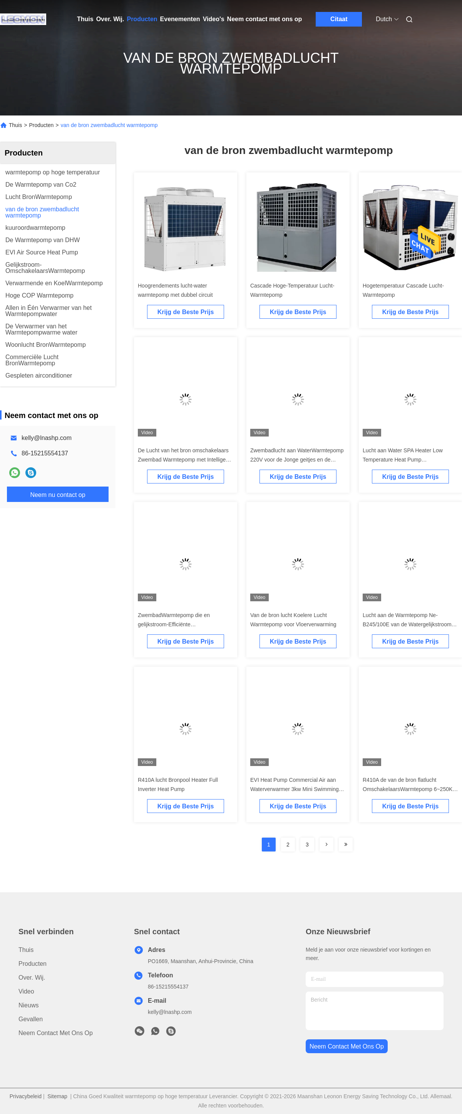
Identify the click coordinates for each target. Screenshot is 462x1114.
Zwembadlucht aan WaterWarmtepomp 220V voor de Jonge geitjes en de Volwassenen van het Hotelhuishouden (297, 459)
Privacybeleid (26, 1096)
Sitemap (57, 1096)
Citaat (338, 19)
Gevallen (30, 1019)
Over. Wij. (110, 19)
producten (32, 963)
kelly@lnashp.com (47, 438)
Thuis (85, 19)
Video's (213, 19)
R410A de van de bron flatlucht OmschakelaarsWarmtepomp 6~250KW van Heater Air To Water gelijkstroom (410, 789)
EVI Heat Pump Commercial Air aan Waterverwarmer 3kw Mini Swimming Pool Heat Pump (294, 789)
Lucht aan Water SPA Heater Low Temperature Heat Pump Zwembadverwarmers (403, 459)
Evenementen (180, 19)
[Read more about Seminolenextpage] (326, 844)
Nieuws (28, 1005)
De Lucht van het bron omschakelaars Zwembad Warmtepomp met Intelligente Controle (185, 459)
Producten (142, 19)
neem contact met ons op (347, 1046)
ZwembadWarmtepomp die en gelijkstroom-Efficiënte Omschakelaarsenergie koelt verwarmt (184, 624)
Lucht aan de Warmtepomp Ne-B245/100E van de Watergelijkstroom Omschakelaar (407, 624)
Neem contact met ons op (264, 19)
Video (26, 991)
